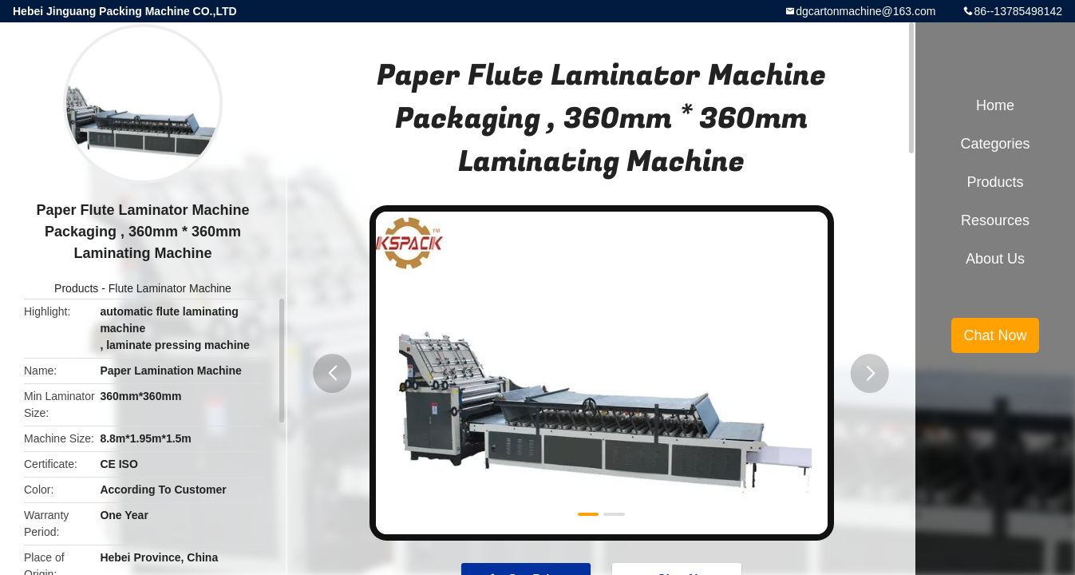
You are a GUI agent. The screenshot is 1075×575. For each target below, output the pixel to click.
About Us (995, 259)
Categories (995, 144)
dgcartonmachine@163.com (865, 11)
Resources (995, 220)
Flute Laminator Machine (170, 288)
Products (76, 288)
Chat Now (994, 335)
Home (995, 105)
